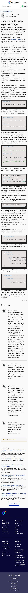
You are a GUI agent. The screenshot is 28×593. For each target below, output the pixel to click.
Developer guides (6, 548)
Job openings (5, 531)
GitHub (3, 554)
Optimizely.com (5, 526)
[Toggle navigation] (25, 2)
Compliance (14, 588)
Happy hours (18, 525)
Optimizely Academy (7, 556)
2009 (9, 11)
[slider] (9, 16)
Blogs (5, 11)
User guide (4, 550)
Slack (16, 531)
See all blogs (14, 503)
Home (1, 11)
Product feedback (19, 533)
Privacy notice (14, 583)
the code (11, 296)
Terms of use (14, 585)
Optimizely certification (5, 528)
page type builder (16, 39)
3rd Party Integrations (14, 590)
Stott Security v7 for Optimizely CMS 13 (12, 485)
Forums (17, 527)
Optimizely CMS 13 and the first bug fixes (12, 459)
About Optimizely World (14, 581)
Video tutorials (5, 552)
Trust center (14, 586)
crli (6, 14)
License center (5, 533)
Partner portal (5, 546)
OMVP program (18, 523)
